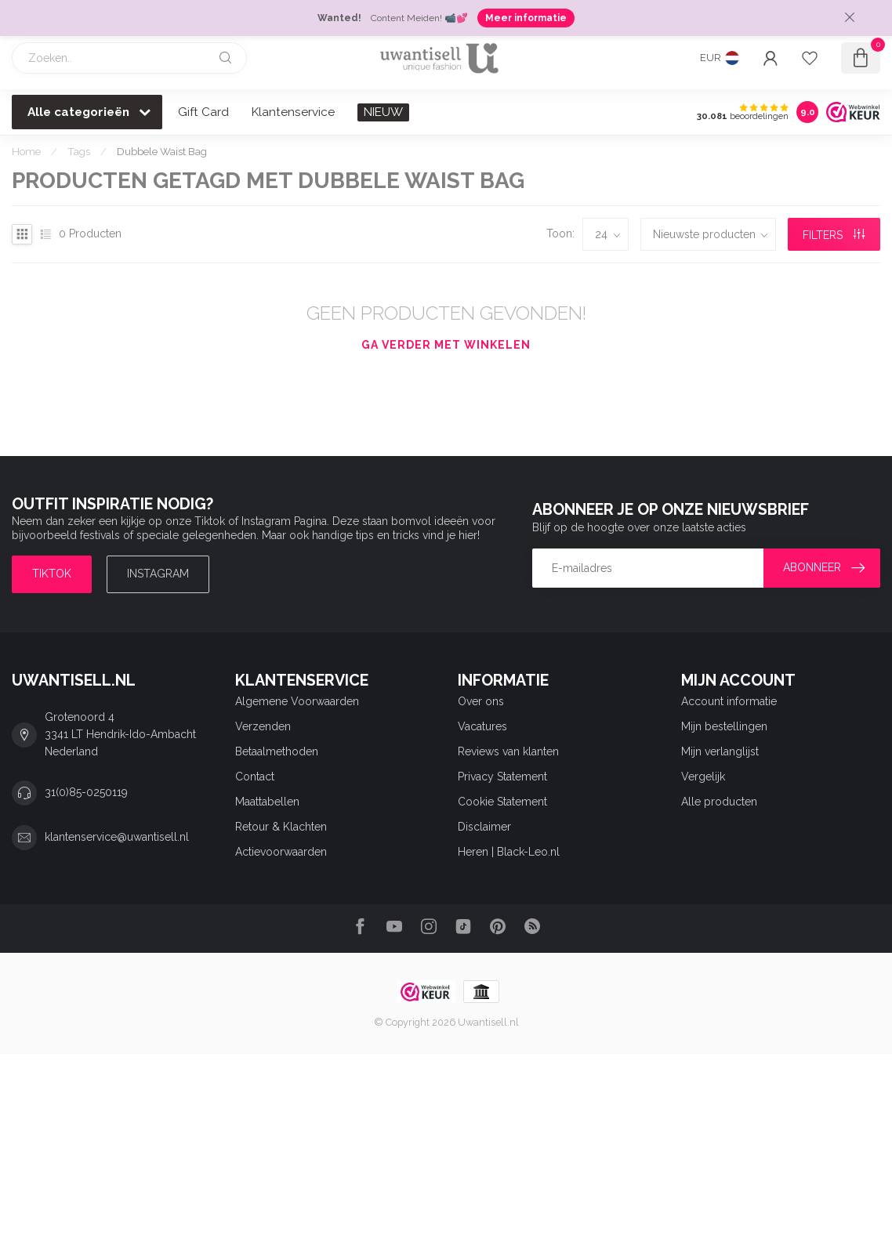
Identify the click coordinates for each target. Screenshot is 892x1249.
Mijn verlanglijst (720, 751)
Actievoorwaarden (281, 851)
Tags (78, 151)
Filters (834, 235)
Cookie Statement (502, 801)
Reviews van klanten (508, 751)
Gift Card (203, 112)
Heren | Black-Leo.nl (509, 851)
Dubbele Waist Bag (162, 151)
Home (26, 151)
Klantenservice (293, 112)
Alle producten (719, 801)
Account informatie (729, 701)
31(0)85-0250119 (86, 792)
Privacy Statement (502, 776)
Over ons (481, 701)
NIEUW (383, 112)
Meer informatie (526, 18)
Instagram (158, 573)
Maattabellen (267, 801)
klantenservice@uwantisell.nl (117, 837)
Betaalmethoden (276, 751)
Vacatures (482, 726)
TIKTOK (51, 573)
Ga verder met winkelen (446, 344)
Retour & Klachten (281, 826)
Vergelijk (703, 776)
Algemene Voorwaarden (297, 701)
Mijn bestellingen (724, 726)
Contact (254, 776)
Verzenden (263, 726)
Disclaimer (484, 826)
